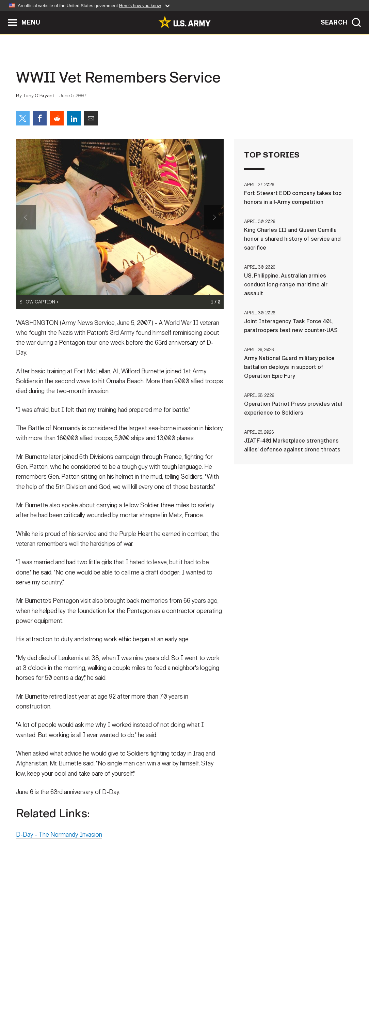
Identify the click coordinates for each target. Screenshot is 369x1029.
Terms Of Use (143, 999)
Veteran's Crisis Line (312, 999)
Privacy (105, 999)
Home (35, 999)
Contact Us (68, 999)
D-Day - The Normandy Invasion (59, 837)
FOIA (226, 999)
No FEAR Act (258, 999)
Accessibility (190, 999)
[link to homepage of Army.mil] (184, 22)
